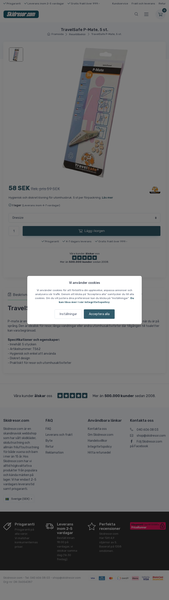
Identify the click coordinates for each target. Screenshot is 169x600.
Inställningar (68, 314)
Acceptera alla (99, 314)
